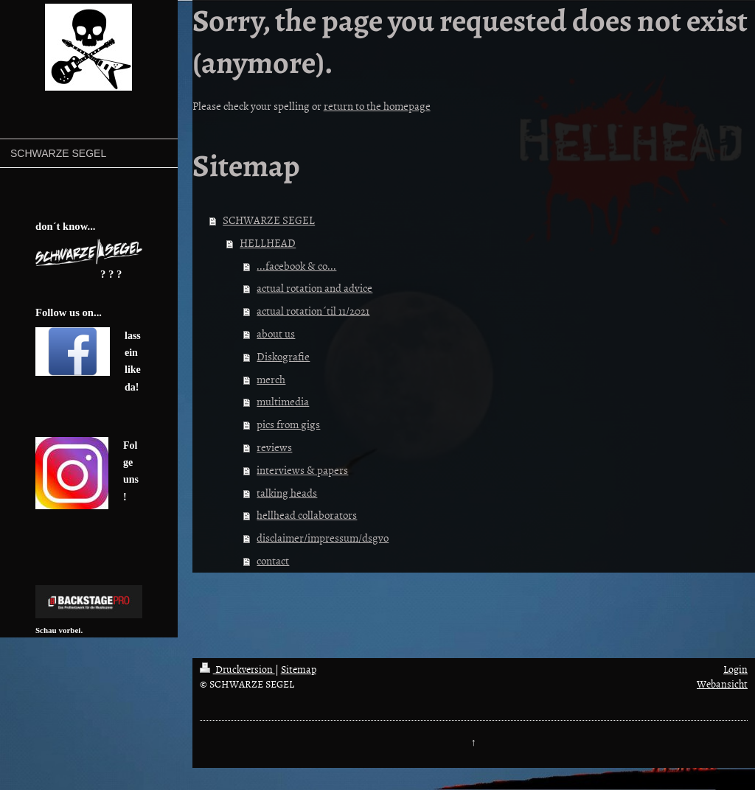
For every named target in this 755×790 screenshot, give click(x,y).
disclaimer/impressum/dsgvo (323, 537)
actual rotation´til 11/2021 (313, 310)
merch (271, 379)
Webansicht (722, 683)
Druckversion (237, 669)
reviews (274, 446)
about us (276, 333)
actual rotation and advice (314, 287)
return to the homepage (377, 105)
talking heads (287, 492)
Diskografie (283, 356)
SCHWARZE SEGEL (269, 220)
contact (273, 560)
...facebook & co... (296, 265)
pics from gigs (288, 424)
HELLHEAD (268, 242)
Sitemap (298, 669)
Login (735, 669)
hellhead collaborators (307, 514)
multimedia (283, 401)
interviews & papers (302, 469)
